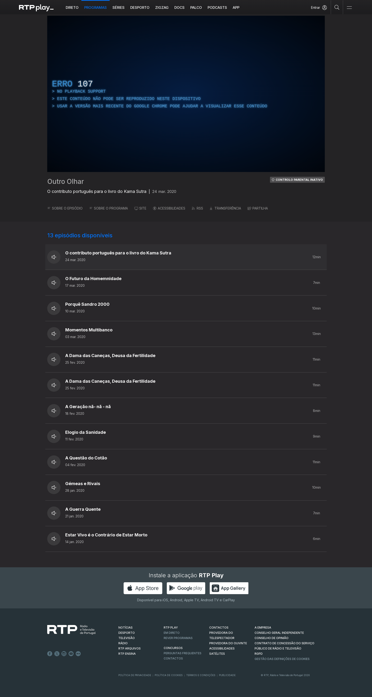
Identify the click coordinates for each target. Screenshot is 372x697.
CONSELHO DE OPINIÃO (271, 638)
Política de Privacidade (134, 675)
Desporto (139, 7)
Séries (118, 7)
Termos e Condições (200, 675)
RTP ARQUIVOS (129, 648)
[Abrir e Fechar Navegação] (349, 7)
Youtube (71, 653)
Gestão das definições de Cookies (282, 659)
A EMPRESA (263, 627)
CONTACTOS (218, 627)
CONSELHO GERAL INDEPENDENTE (279, 633)
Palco (196, 7)
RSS (197, 208)
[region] (186, 94)
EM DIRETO (172, 633)
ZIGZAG (162, 7)
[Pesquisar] (337, 7)
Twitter (57, 653)
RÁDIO (123, 643)
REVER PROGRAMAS (178, 638)
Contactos (173, 658)
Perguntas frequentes (182, 653)
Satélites (217, 653)
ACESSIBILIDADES (169, 208)
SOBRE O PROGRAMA (108, 208)
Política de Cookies (169, 675)
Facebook (49, 653)
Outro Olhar (65, 181)
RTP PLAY (171, 627)
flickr (78, 653)
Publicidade (227, 675)
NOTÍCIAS (125, 627)
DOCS (179, 7)
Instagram (64, 653)
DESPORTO (126, 633)
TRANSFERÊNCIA (225, 208)
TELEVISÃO (126, 638)
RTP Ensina (127, 653)
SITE (140, 208)
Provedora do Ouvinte (228, 643)
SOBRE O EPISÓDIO (65, 208)
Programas (95, 7)
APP (236, 7)
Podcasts (217, 7)
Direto (72, 7)
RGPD (259, 653)
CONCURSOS (173, 648)
